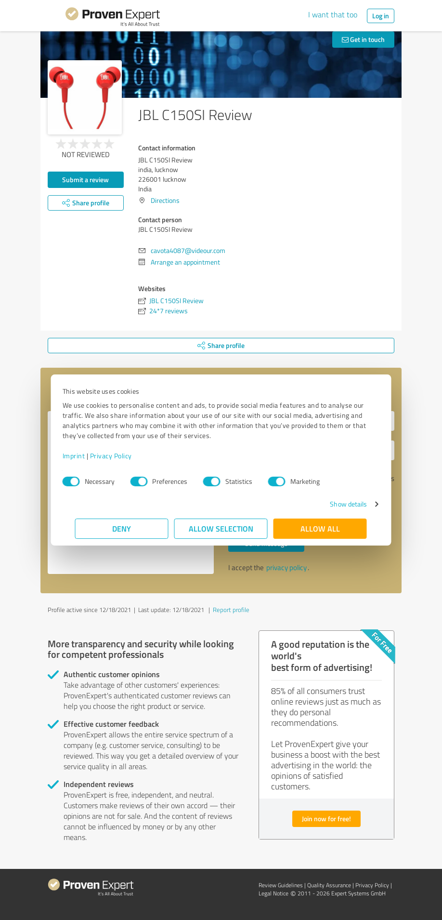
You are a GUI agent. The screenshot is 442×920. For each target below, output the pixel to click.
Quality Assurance (329, 885)
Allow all (320, 528)
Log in (380, 15)
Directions (165, 200)
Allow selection (221, 528)
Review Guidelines (281, 885)
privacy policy (286, 567)
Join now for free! (326, 818)
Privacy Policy (123, 455)
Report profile (231, 609)
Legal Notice (273, 893)
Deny (122, 528)
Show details (335, 503)
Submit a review (85, 179)
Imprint (86, 455)
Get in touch (363, 39)
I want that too (332, 14)
